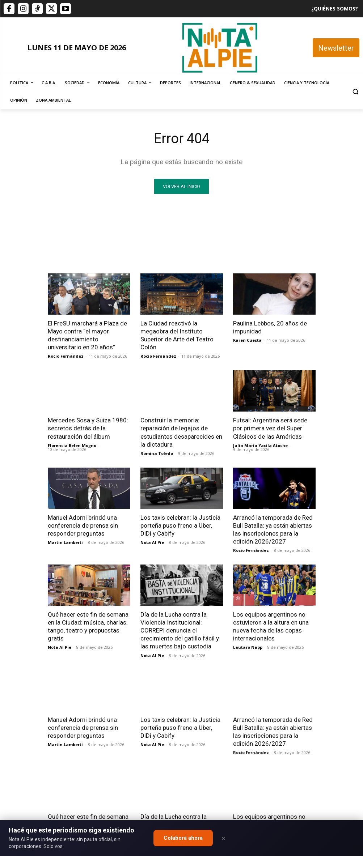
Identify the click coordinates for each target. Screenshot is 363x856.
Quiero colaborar (327, 727)
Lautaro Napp (247, 647)
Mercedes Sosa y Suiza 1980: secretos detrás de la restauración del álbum (88, 428)
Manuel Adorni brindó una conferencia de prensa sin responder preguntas (83, 525)
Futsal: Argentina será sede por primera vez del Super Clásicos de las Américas (270, 428)
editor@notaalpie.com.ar (174, 818)
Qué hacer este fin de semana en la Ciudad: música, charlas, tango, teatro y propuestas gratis (88, 626)
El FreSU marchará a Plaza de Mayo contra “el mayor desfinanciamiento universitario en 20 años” (87, 335)
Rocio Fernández (66, 356)
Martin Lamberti (65, 542)
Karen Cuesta (247, 340)
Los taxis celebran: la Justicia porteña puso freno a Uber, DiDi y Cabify (180, 525)
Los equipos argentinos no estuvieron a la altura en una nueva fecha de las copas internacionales (271, 626)
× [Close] (223, 838)
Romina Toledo (156, 453)
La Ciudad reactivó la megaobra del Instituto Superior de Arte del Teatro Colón (177, 335)
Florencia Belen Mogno (72, 445)
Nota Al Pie (152, 542)
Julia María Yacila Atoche (260, 445)
